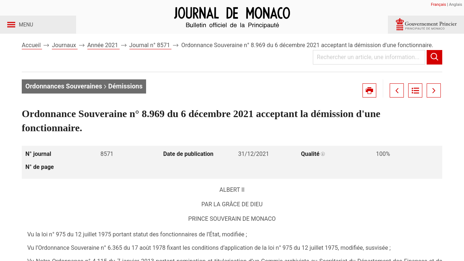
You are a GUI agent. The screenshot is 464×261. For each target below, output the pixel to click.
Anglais (455, 4)
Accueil (32, 57)
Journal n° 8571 (150, 57)
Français (438, 4)
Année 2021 (103, 57)
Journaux (64, 57)
